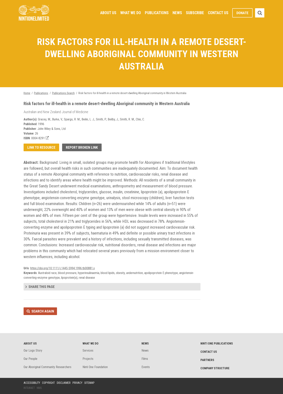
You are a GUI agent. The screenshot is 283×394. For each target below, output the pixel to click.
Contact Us (218, 12)
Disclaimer (64, 382)
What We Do (130, 12)
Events (146, 367)
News (177, 12)
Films (145, 359)
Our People (30, 359)
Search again (42, 311)
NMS (39, 387)
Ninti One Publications (216, 343)
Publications (157, 12)
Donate (242, 13)
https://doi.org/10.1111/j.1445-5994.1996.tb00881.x (62, 268)
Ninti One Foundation (95, 367)
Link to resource (41, 147)
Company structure (215, 368)
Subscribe (195, 12)
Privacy (77, 382)
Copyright (48, 382)
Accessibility (32, 382)
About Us (108, 12)
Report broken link (82, 147)
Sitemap (89, 382)
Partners (207, 360)
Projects (88, 359)
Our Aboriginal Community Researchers (47, 367)
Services (88, 350)
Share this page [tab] (41, 287)
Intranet (29, 387)
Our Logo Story (33, 350)
